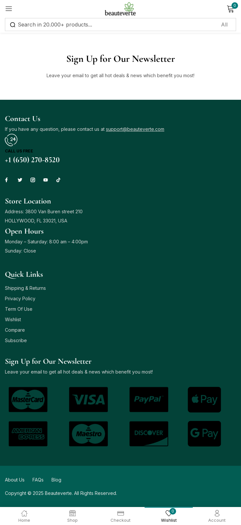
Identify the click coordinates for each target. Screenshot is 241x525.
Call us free (19, 151)
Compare (15, 330)
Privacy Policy (20, 298)
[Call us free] (11, 140)
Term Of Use (18, 309)
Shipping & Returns (25, 288)
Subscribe (16, 340)
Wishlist (13, 319)
